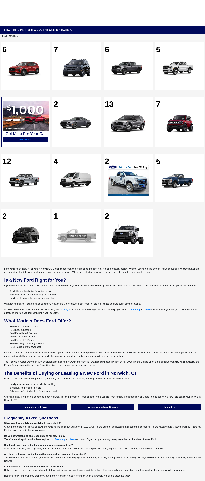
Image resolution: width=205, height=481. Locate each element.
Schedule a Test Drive (35, 407)
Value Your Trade (25, 140)
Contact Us (169, 407)
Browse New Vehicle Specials (102, 407)
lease (148, 309)
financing (135, 309)
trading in (66, 309)
